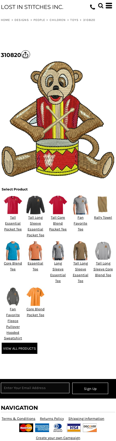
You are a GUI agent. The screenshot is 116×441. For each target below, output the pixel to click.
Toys (74, 20)
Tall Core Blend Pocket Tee (58, 223)
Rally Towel (103, 217)
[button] (100, 5)
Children (58, 20)
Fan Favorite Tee (80, 223)
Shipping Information (86, 418)
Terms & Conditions (18, 418)
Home (5, 20)
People (39, 20)
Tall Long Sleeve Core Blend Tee (103, 269)
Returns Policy (52, 418)
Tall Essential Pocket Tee (13, 223)
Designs (21, 20)
